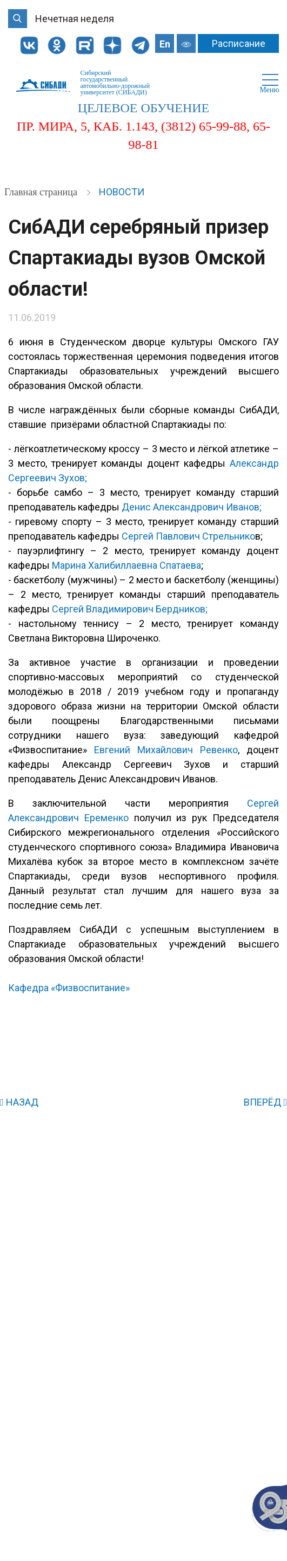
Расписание (238, 43)
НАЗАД (19, 1102)
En (164, 44)
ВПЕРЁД (265, 1102)
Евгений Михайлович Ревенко (166, 749)
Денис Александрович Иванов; (192, 507)
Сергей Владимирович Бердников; (130, 609)
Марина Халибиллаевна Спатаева (126, 565)
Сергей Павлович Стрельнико (188, 536)
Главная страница (41, 192)
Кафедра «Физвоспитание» (69, 987)
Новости (121, 191)
